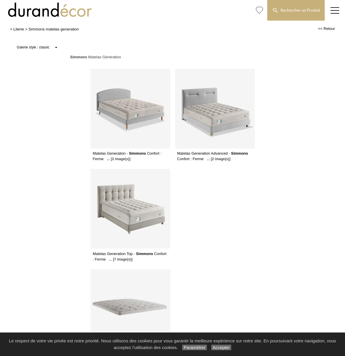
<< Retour (326, 28)
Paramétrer (195, 347)
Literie (18, 29)
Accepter (221, 347)
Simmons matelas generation (53, 29)
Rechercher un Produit (296, 10)
